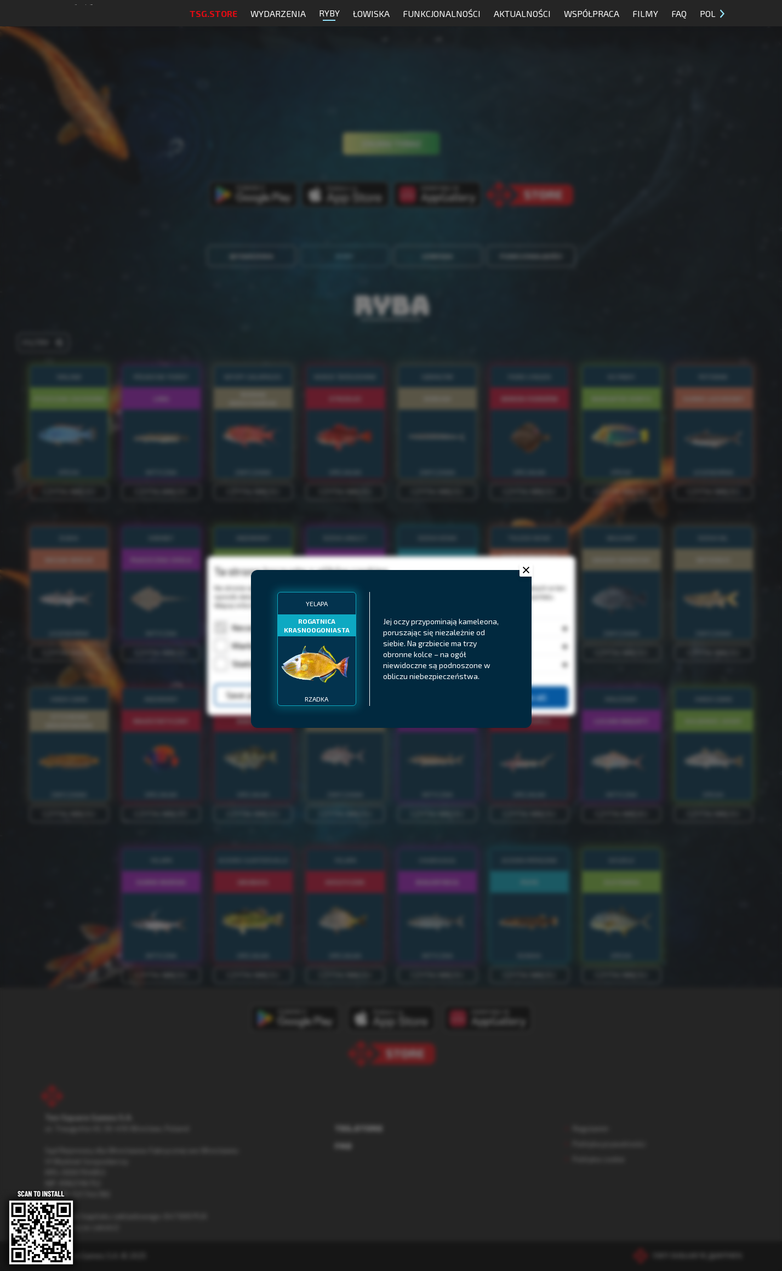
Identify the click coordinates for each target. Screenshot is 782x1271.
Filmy (645, 13)
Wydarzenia (278, 13)
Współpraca (591, 13)
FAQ (679, 13)
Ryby (329, 14)
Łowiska (371, 13)
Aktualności (522, 13)
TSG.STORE (213, 13)
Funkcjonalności (442, 13)
